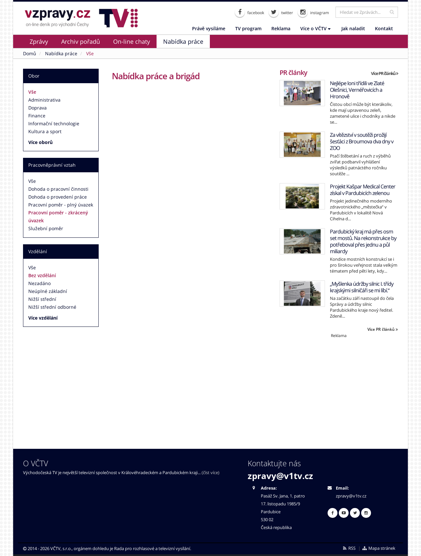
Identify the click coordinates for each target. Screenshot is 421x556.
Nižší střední (42, 299)
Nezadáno (39, 283)
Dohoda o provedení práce (57, 197)
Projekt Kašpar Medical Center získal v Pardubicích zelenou (362, 190)
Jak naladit (353, 28)
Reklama (280, 28)
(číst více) (210, 472)
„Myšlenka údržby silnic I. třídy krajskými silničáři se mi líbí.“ (361, 287)
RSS (349, 548)
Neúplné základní (47, 291)
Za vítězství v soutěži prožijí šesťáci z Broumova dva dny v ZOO (361, 141)
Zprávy (39, 41)
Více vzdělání (43, 318)
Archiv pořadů (80, 41)
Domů (29, 53)
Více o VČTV (315, 28)
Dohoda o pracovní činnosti (58, 189)
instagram (313, 12)
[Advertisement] (339, 384)
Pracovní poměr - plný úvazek (60, 205)
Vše (32, 92)
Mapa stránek (378, 548)
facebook (249, 12)
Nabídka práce (183, 41)
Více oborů (40, 142)
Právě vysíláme (208, 28)
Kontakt (384, 28)
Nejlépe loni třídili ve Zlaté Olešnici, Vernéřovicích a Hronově (357, 90)
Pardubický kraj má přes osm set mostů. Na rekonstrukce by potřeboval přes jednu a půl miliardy (363, 241)
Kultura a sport (45, 131)
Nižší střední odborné (52, 307)
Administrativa (44, 100)
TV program (248, 28)
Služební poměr (45, 228)
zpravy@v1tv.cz (280, 476)
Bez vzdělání (42, 275)
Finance (36, 115)
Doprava (37, 108)
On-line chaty (131, 41)
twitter (281, 12)
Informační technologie (53, 123)
